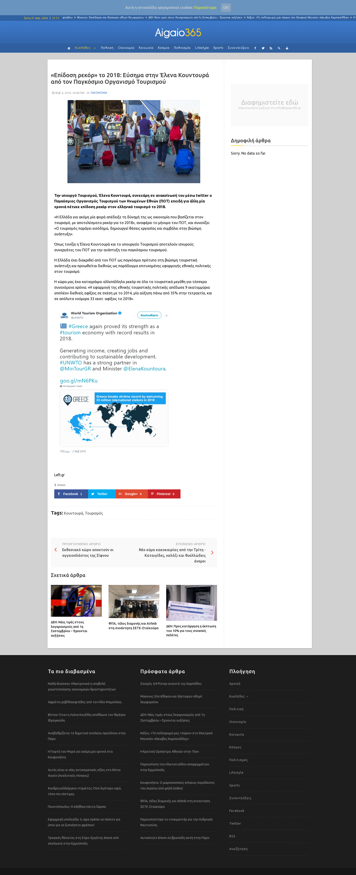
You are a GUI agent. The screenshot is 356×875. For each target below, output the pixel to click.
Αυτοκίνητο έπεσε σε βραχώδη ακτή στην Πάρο (174, 838)
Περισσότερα (205, 7)
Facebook (237, 811)
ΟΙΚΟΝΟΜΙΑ (99, 92)
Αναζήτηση (238, 849)
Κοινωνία (146, 48)
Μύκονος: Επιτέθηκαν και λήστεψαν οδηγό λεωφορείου (115, 17)
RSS (232, 836)
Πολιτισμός (182, 48)
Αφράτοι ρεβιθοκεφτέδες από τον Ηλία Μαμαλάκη (84, 702)
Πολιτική (107, 48)
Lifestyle (202, 48)
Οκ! (226, 7)
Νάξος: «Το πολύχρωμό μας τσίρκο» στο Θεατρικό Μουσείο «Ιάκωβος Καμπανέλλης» (303, 17)
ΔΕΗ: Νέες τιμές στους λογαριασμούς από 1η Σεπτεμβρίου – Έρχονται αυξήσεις (200, 17)
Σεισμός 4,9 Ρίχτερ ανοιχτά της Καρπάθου (171, 683)
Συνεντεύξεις (238, 48)
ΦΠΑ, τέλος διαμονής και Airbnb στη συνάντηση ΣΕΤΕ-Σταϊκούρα (133, 626)
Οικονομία (126, 48)
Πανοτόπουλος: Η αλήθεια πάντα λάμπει (77, 806)
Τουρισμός (94, 513)
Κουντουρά (73, 513)
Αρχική (234, 683)
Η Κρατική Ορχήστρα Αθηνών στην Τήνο (169, 751)
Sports (218, 48)
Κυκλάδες (83, 48)
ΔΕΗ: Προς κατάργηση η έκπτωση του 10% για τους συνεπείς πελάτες (191, 630)
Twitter (235, 823)
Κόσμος (164, 48)
